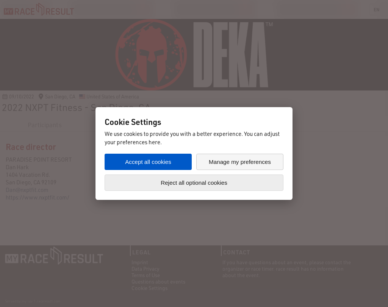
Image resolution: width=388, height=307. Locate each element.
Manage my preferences (240, 162)
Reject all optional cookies (194, 182)
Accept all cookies (148, 162)
